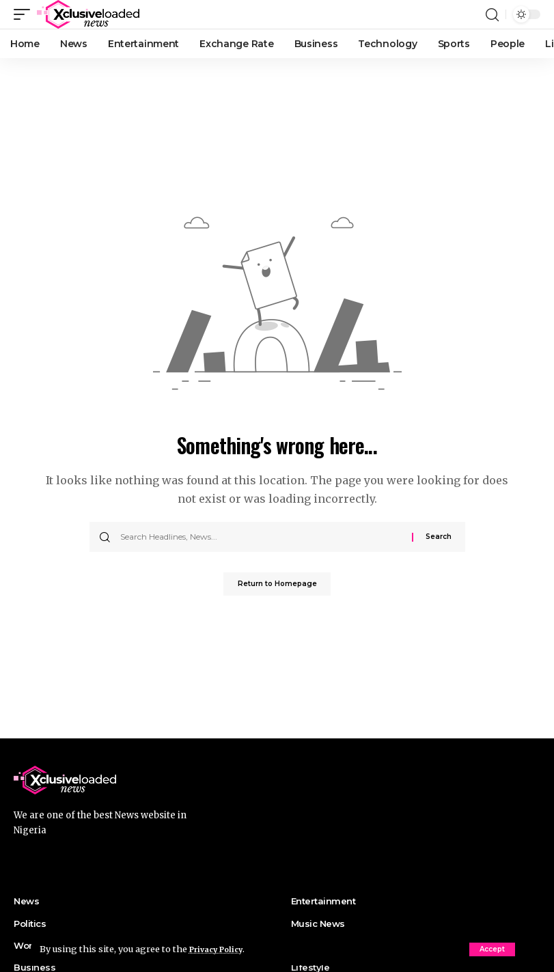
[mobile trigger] (25, 14)
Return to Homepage (277, 585)
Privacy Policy (221, 948)
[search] (492, 14)
